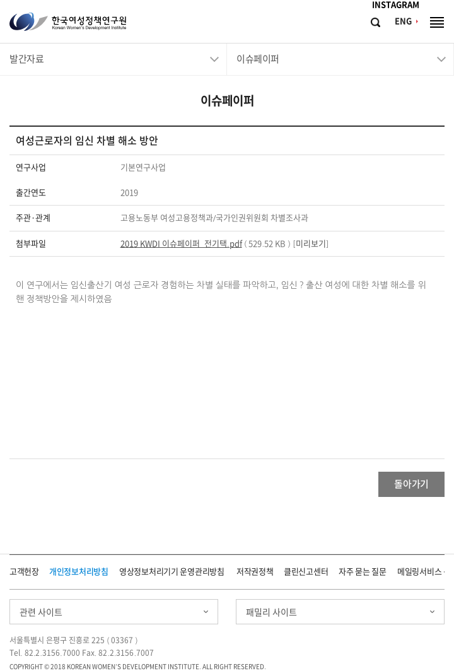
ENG (403, 21)
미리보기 (311, 244)
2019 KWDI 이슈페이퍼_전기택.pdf (181, 244)
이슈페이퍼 (257, 59)
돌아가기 (411, 484)
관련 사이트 (41, 612)
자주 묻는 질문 (363, 572)
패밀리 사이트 (271, 612)
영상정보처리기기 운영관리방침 (171, 572)
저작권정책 (255, 572)
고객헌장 (24, 572)
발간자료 (26, 59)
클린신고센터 (306, 572)
